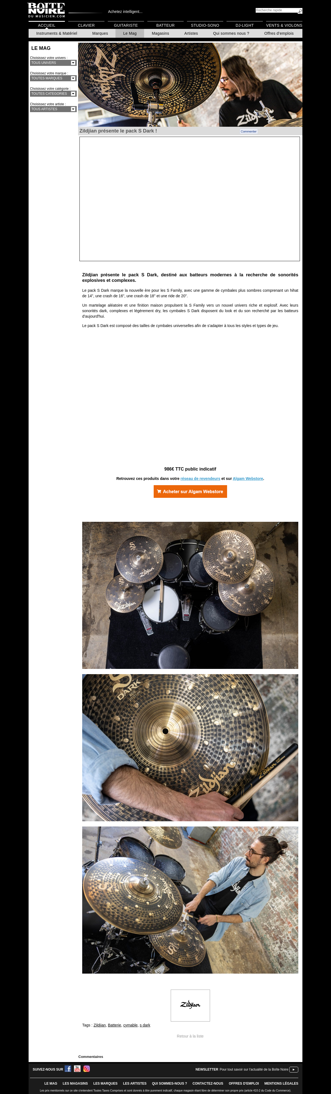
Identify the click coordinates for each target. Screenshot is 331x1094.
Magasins (160, 33)
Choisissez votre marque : (49, 73)
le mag (50, 1083)
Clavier (86, 25)
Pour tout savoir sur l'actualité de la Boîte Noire (254, 1069)
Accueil (46, 25)
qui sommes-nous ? (169, 1083)
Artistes (191, 33)
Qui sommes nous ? (231, 33)
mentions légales (281, 1083)
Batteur (165, 25)
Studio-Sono (205, 25)
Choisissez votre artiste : (48, 104)
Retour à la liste (190, 1036)
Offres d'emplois (279, 33)
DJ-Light (245, 25)
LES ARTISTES (135, 1083)
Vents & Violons (284, 25)
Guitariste (126, 25)
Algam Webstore (248, 478)
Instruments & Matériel (56, 33)
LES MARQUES (105, 1083)
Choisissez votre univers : (49, 58)
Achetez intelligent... (125, 11)
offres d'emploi (244, 1083)
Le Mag (130, 33)
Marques (100, 33)
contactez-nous (207, 1083)
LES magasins (75, 1083)
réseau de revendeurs (200, 478)
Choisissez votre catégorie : (50, 89)
